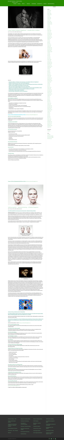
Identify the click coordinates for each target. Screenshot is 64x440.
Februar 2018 (49, 87)
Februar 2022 (49, 30)
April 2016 (48, 116)
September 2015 (49, 125)
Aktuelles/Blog (34, 3)
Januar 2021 (49, 46)
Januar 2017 (49, 104)
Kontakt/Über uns (39, 3)
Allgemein (48, 130)
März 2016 (48, 117)
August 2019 (49, 67)
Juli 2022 (48, 25)
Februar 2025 (49, 13)
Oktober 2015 (49, 124)
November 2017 (49, 91)
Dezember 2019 (49, 62)
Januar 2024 (49, 17)
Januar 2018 (49, 88)
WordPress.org (49, 138)
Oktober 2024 (49, 14)
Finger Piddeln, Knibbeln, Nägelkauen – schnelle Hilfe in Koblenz (24, 30)
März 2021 (48, 43)
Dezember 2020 (49, 47)
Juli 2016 (48, 112)
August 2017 (49, 95)
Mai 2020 (48, 55)
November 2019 (49, 63)
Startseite (14, 3)
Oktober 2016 (49, 108)
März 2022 (48, 29)
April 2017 (48, 100)
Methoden (28, 3)
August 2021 (49, 38)
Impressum (45, 3)
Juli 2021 (48, 39)
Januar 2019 (49, 76)
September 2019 (49, 66)
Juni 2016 (48, 113)
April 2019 (48, 72)
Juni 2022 (48, 26)
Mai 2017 (48, 99)
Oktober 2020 (49, 50)
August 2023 (49, 18)
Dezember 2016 (49, 105)
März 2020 (48, 58)
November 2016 (49, 107)
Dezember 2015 (49, 121)
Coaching (19, 3)
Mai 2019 (48, 71)
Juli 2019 (48, 68)
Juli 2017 (48, 96)
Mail (10, 320)
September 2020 (49, 51)
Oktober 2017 (49, 92)
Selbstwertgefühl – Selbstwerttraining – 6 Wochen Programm (23, 207)
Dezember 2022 (49, 22)
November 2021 (49, 34)
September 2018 (49, 80)
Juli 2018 (48, 83)
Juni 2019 (48, 70)
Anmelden (48, 134)
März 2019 (48, 74)
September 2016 (49, 109)
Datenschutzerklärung (51, 3)
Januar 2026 (49, 10)
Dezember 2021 (49, 33)
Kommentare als (50, 137)
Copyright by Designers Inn (12, 438)
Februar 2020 (49, 59)
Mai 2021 (48, 42)
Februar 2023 (49, 21)
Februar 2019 (49, 75)
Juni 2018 (48, 84)
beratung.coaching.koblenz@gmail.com (32, 114)
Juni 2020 (48, 54)
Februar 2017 (49, 103)
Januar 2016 (49, 120)
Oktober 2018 (49, 79)
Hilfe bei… (23, 3)
